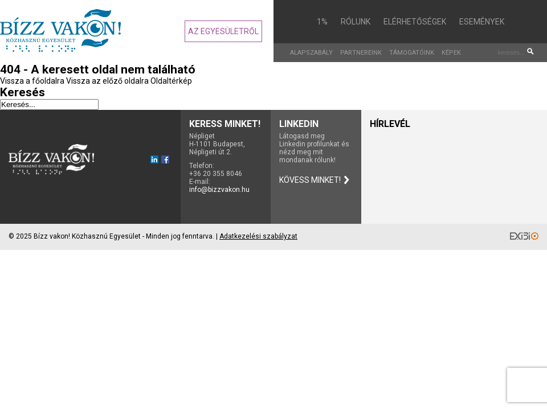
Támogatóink (411, 52)
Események (481, 21)
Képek (451, 52)
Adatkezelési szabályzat (258, 236)
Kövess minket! (310, 179)
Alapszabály (311, 52)
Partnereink (361, 52)
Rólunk (355, 21)
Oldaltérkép (171, 80)
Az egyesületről (223, 31)
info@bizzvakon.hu (219, 190)
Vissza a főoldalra (32, 80)
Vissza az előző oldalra (107, 80)
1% (322, 21)
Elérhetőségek (414, 21)
